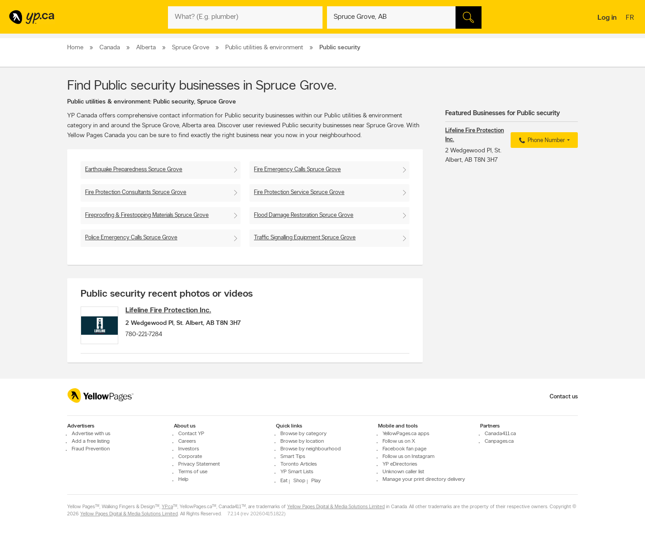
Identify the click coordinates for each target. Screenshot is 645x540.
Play (316, 481)
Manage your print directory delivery (424, 479)
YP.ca (167, 507)
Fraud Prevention (91, 449)
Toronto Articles (298, 464)
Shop (299, 481)
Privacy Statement (199, 464)
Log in (607, 18)
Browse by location (302, 441)
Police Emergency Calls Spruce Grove (131, 238)
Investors (188, 449)
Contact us (564, 397)
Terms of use (192, 472)
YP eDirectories (400, 464)
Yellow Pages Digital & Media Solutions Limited (336, 507)
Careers (187, 441)
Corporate (190, 456)
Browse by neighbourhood (310, 449)
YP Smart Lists (296, 472)
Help (183, 479)
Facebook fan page (404, 449)
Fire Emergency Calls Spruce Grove (297, 170)
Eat (284, 481)
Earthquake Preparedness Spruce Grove (133, 170)
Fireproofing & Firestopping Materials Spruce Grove (147, 215)
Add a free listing (91, 441)
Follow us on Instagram (408, 456)
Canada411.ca (500, 433)
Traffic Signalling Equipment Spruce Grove (305, 238)
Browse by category (303, 433)
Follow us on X (399, 441)
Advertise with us (91, 433)
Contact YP (191, 433)
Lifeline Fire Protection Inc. (172, 310)
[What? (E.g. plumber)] (245, 17)
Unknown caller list (403, 472)
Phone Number (541, 140)
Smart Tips (292, 456)
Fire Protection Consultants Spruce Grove (135, 192)
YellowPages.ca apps (406, 433)
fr (631, 18)
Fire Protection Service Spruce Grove (299, 192)
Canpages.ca (499, 441)
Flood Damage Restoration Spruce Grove (303, 215)
